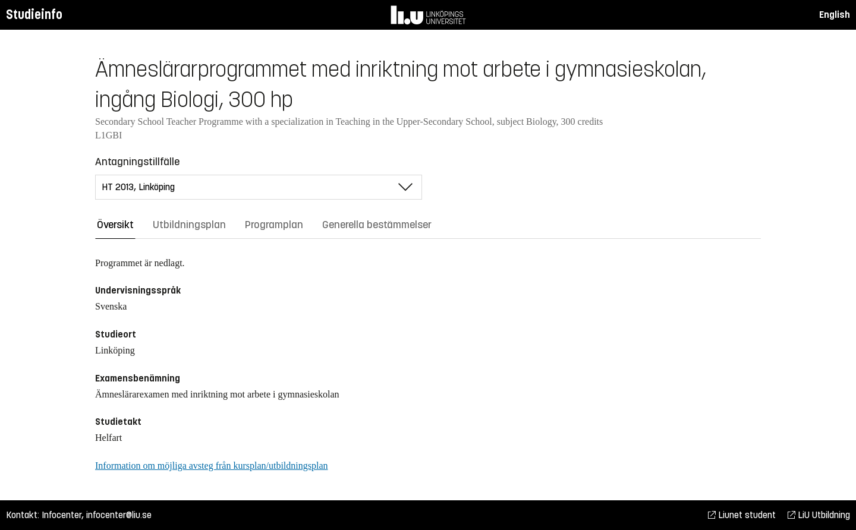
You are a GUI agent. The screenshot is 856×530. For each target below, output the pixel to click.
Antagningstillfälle (137, 161)
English (834, 14)
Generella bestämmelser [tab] (377, 224)
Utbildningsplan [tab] (189, 224)
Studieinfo (34, 15)
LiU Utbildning (819, 514)
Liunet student (742, 514)
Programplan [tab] (274, 224)
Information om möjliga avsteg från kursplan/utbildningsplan (211, 465)
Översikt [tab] (115, 224)
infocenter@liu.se (119, 514)
